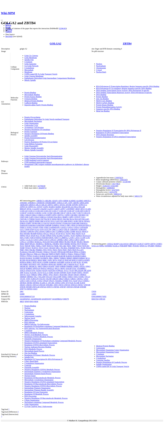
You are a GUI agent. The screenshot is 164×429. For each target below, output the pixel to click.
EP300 (34, 223)
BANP (116, 244)
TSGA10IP (57, 277)
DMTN (31, 221)
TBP (21, 273)
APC (66, 203)
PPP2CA (77, 252)
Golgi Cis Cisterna (31, 56)
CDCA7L (86, 213)
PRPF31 (64, 254)
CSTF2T (77, 217)
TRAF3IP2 (63, 275)
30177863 (115, 184)
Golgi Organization (31, 123)
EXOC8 (52, 223)
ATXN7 (40, 207)
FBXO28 (81, 225)
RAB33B (62, 256)
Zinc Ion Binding (102, 99)
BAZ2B (65, 207)
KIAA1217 (87, 236)
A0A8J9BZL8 (57, 299)
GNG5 (60, 229)
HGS (21, 234)
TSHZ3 (70, 277)
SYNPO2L (59, 270)
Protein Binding (30, 93)
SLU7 (77, 264)
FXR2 (46, 227)
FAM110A (67, 223)
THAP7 (86, 273)
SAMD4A (52, 262)
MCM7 (73, 242)
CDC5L (69, 213)
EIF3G (81, 221)
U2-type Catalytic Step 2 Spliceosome (38, 406)
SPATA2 (43, 268)
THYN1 (23, 275)
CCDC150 (47, 211)
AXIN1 (45, 207)
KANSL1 (66, 236)
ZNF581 (56, 287)
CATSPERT (70, 209)
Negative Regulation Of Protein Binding (39, 134)
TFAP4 (74, 273)
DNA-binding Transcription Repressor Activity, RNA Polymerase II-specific (124, 93)
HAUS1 (79, 231)
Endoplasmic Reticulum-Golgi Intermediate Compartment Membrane (49, 78)
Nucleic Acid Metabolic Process (36, 335)
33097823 (118, 178)
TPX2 (51, 275)
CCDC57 (140, 244)
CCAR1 (88, 209)
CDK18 (28, 215)
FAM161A (83, 223)
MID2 (22, 244)
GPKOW (30, 231)
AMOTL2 (87, 201)
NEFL (69, 246)
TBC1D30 (87, 270)
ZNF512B (36, 287)
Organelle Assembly (31, 367)
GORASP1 (74, 229)
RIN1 (50, 260)
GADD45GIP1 (54, 227)
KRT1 (27, 238)
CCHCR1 (37, 213)
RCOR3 (23, 260)
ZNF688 (83, 287)
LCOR (82, 238)
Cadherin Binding (30, 103)
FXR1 (41, 227)
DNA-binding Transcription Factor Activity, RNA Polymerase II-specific (122, 90)
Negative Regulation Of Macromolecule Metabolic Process (46, 398)
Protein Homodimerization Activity (109, 107)
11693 (94, 294)
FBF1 (69, 225)
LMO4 (82, 240)
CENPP (48, 215)
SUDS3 (39, 270)
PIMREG (39, 250)
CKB (26, 217)
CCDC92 (30, 213)
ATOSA (62, 205)
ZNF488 (29, 287)
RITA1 (55, 260)
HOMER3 (108, 246)
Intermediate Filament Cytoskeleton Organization (42, 372)
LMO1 (65, 240)
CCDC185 (63, 211)
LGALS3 (29, 240)
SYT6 (71, 270)
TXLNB (49, 279)
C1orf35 (50, 209)
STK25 (22, 270)
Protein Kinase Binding (32, 97)
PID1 (27, 250)
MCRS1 (80, 242)
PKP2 (70, 250)
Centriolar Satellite (103, 360)
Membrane (28, 72)
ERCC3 (40, 223)
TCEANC (33, 273)
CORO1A (42, 217)
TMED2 (34, 275)
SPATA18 (36, 268)
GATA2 (76, 227)
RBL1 (51, 258)
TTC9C (22, 279)
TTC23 (87, 277)
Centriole (27, 365)
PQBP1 (83, 252)
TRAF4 (70, 275)
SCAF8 (73, 262)
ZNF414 (74, 285)
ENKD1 (23, 223)
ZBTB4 (127, 43)
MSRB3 (67, 244)
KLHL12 (116, 246)
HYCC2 (46, 234)
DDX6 (54, 219)
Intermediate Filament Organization (37, 388)
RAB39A (69, 256)
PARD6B (71, 248)
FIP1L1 (88, 225)
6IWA (31, 302)
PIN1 (45, 250)
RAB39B (76, 256)
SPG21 (57, 268)
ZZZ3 (35, 289)
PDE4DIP (123, 246)
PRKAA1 (29, 254)
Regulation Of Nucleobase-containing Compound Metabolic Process (49, 326)
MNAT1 (32, 244)
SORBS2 (29, 268)
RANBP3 (36, 258)
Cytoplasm (28, 62)
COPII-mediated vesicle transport (36, 160)
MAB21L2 (38, 242)
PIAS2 (88, 248)
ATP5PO (75, 205)
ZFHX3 (58, 283)
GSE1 (53, 231)
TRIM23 (158, 246)
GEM (27, 229)
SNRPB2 (69, 266)
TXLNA (42, 279)
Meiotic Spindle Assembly (34, 148)
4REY (22, 302)
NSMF (22, 248)
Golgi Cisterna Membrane (33, 76)
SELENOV (32, 264)
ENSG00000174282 (99, 296)
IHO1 (74, 234)
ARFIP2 (76, 203)
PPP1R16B (61, 252)
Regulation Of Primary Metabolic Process (39, 355)
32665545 (123, 180)
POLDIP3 (32, 252)
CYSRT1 (159, 244)
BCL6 (76, 207)
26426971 (42, 188)
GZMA (66, 231)
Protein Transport (30, 132)
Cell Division (29, 140)
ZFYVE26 (69, 283)
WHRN (65, 281)
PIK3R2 (32, 250)
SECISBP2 (24, 264)
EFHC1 (70, 221)
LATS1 (77, 238)
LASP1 (71, 238)
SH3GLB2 (52, 264)
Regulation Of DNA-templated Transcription (112, 133)
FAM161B (24, 225)
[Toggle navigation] (2, 20)
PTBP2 (83, 254)
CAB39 (56, 209)
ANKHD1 (23, 203)
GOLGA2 (55, 43)
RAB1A (36, 256)
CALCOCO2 (123, 244)
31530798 (126, 182)
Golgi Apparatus (30, 64)
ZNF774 (23, 289)
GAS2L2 (63, 227)
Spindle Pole (29, 60)
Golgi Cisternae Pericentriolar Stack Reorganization (43, 156)
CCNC (44, 213)
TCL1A (46, 273)
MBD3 (61, 242)
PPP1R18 (69, 252)
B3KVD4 (95, 299)
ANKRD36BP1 (50, 203)
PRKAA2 (37, 254)
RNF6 (87, 260)
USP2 (28, 281)
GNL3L (66, 229)
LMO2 (71, 240)
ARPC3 (56, 205)
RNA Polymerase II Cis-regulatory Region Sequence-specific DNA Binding (124, 88)
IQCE (28, 236)
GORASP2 (82, 229)
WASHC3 (59, 281)
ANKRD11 (32, 203)
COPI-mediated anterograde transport (38, 162)
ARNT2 (50, 205)
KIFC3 (22, 238)
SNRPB (63, 266)
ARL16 (38, 205)
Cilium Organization (31, 400)
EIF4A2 (87, 221)
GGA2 (36, 229)
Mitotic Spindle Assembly (33, 150)
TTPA (28, 279)
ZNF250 (42, 285)
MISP (27, 244)
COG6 (36, 217)
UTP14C (33, 281)
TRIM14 (83, 275)
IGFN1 (68, 234)
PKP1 (65, 250)
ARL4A (44, 205)
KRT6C (51, 238)
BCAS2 (71, 207)
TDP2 (51, 273)
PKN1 (55, 250)
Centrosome (28, 312)
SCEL (79, 262)
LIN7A (46, 240)
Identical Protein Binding (33, 101)
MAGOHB (54, 242)
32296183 (62, 28)
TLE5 (28, 275)
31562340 (114, 186)
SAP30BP (60, 262)
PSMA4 (77, 254)
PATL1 (78, 248)
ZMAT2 (29, 285)
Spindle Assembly (31, 136)
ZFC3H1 (51, 283)
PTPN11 (23, 256)
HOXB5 (27, 234)
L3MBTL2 (64, 238)
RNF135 (61, 260)
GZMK (72, 231)
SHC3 (65, 264)
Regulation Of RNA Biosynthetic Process (39, 345)
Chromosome (101, 68)
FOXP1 (36, 227)
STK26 (28, 270)
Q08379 (66, 299)
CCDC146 (39, 211)
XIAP (75, 281)
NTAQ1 (28, 248)
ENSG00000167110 (27, 296)
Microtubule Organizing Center (107, 352)
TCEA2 (26, 273)
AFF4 (60, 201)
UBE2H (55, 279)
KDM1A (79, 236)
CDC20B (56, 213)
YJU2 (80, 281)
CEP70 (146, 244)
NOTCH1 (85, 246)
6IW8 (27, 302)
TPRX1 (45, 275)
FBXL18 (74, 225)
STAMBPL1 (81, 268)
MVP (79, 244)
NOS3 (79, 246)
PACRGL (64, 248)
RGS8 (28, 260)
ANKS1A (60, 203)
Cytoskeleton (29, 68)
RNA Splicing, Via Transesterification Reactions (42, 328)
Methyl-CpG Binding (104, 101)
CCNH (49, 213)
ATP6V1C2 (83, 205)
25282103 (106, 186)
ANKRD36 (40, 203)
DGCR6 (66, 219)
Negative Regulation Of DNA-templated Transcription (116, 137)
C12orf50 (35, 209)
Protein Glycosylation (32, 117)
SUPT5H (51, 270)
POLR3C (39, 252)
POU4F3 (54, 252)
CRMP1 (65, 217)
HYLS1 (52, 234)
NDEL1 (39, 246)
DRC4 (42, 221)
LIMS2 (41, 240)
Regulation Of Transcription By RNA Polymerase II (43, 359)
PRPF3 (58, 254)
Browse (8, 25)
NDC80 (27, 246)
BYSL (29, 209)
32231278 (113, 192)
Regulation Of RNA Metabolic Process (38, 337)
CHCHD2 (73, 215)
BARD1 (58, 207)
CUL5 (83, 217)
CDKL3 (34, 215)
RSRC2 (29, 262)
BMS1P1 (23, 209)
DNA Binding (101, 95)
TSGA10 (49, 277)
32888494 (110, 188)
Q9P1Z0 (102, 299)
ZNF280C (49, 285)
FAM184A (32, 225)
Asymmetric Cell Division (34, 127)
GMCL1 (55, 229)
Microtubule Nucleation (33, 121)
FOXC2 (30, 227)
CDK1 (22, 215)
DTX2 (47, 221)
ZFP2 (63, 283)
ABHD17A (40, 201)
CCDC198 (79, 211)
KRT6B (45, 238)
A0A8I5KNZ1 (25, 299)
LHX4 (35, 240)
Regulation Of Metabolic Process (36, 394)
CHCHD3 (81, 215)
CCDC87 (23, 213)
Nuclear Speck (29, 318)
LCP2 (88, 238)
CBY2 (82, 209)
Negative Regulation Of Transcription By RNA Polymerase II (118, 131)
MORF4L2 (49, 244)
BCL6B (82, 207)
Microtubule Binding (32, 95)
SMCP (40, 266)
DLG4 (72, 219)
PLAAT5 (80, 250)
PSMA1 (71, 254)
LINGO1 (53, 240)
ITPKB (48, 236)
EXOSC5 (59, 223)
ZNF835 (29, 289)
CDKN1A (41, 215)
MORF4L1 (40, 244)
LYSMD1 (30, 242)
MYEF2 (84, 244)
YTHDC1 (86, 281)
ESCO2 (46, 223)
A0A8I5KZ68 (36, 299)
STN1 (33, 270)
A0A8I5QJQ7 (46, 299)
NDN (44, 246)
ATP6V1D (24, 207)
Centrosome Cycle (31, 125)
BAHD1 (52, 207)
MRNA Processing (31, 320)
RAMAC (29, 258)
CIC (87, 215)
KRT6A (39, 238)
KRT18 (33, 238)
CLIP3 (31, 217)
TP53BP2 (151, 246)
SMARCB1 (24, 266)
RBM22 (63, 258)
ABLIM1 (48, 201)
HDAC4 (85, 231)
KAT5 (73, 236)
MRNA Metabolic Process (34, 333)
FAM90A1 (56, 225)
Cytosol (99, 70)
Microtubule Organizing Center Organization (112, 350)
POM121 (46, 252)
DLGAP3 (78, 219)
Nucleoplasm (101, 66)
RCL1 (88, 258)
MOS (62, 244)
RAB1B (42, 256)
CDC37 (63, 213)
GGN (42, 229)
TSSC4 (75, 277)
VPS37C (51, 281)
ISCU (38, 236)
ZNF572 (50, 287)
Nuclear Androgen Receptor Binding (37, 347)
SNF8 (57, 266)
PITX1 (49, 250)
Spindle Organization (104, 364)
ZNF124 (35, 285)
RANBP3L (45, 258)
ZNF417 (80, 285)
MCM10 (67, 242)
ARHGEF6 (24, 205)
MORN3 (56, 244)
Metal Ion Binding (103, 111)
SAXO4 (67, 262)
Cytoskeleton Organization (34, 363)
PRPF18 (52, 254)
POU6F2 (136, 246)
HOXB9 (34, 234)
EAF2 (58, 221)
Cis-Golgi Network (31, 66)
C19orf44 (43, 209)
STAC (74, 268)
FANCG (63, 225)
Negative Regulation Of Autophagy (37, 129)
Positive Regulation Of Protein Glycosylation (41, 142)
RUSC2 (40, 262)
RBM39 (76, 258)
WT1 (71, 281)
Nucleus (99, 64)
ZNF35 (61, 285)
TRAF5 (76, 275)
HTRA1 (40, 234)
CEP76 (152, 244)
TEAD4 (57, 273)
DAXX (38, 219)
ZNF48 (22, 287)
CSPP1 (70, 217)
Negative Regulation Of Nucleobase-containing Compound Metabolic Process (52, 341)
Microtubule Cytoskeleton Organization (38, 380)
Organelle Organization (32, 339)
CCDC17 (55, 211)
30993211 (117, 194)
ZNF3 (56, 285)
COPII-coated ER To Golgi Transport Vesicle (40, 74)
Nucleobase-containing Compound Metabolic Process (44, 402)
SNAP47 (51, 266)
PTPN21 (30, 256)
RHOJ (40, 260)
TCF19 (39, 273)
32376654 (41, 186)
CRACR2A (57, 217)
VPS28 (45, 281)
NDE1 (33, 246)
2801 (21, 291)
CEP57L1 (60, 215)
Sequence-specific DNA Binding (108, 109)
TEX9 (69, 273)
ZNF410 (67, 285)
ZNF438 (87, 285)
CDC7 (74, 213)
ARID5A (31, 205)
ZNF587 (63, 287)
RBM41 (82, 258)
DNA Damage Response (105, 135)
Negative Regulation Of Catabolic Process (111, 362)
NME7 (74, 246)
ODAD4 (52, 248)
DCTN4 (44, 219)
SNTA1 (82, 266)
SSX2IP (69, 268)
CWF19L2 (24, 219)
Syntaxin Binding (30, 99)
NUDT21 (35, 248)
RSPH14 (23, 262)
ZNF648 (76, 287)
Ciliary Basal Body (31, 361)
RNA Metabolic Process (33, 349)
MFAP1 (86, 242)
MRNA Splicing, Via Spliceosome (36, 324)
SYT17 (66, 270)
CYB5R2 (31, 219)
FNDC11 (23, 227)
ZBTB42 (36, 283)
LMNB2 (60, 240)
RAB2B (55, 256)
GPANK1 (23, 231)
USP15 (22, 281)
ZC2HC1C (44, 283)
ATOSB (68, 205)
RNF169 (68, 260)
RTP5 (35, 262)
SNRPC (76, 266)
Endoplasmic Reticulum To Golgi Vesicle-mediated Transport (46, 119)
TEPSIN (63, 273)
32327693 (115, 190)
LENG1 (23, 240)
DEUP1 (60, 219)
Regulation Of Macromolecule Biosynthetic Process (43, 384)
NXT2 (41, 248)
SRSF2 (62, 268)
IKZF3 (78, 234)
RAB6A (83, 256)
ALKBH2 (72, 201)
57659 (94, 291)
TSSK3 (81, 277)
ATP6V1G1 (32, 207)
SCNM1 (85, 262)
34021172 (138, 196)
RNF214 (81, 260)
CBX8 (77, 209)
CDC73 (80, 213)
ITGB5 (42, 236)
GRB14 (48, 231)
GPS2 (36, 231)
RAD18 (23, 258)
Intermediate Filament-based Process (37, 374)
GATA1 (70, 227)
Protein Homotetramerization (35, 138)
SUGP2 (45, 270)
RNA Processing (30, 396)
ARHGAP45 (84, 203)
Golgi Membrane (30, 58)
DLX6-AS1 (24, 221)
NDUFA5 (50, 246)
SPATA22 (50, 268)
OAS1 (46, 248)
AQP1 (70, 203)
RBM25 (70, 258)
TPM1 (39, 275)
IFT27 (63, 234)
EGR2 (76, 221)
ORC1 (58, 248)
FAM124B (75, 223)
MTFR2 (74, 244)
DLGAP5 (85, 219)
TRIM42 (30, 277)
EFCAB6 (63, 221)
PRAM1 (23, 254)
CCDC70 (86, 211)
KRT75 (57, 238)
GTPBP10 (60, 231)
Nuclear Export (30, 376)
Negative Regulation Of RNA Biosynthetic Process (43, 386)
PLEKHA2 (24, 252)
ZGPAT (82, 283)
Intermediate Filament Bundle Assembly (39, 390)
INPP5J (22, 236)
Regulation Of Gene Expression (36, 392)
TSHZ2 (64, 277)
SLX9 (82, 264)
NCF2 (22, 246)
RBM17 (57, 258)
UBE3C (73, 279)
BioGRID (9, 36)
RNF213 (75, 260)
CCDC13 (31, 211)
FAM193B (40, 225)
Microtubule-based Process (34, 351)
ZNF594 (70, 287)
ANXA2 (110, 244)
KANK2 (60, 236)
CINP (22, 217)
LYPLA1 (23, 242)
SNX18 (22, 268)
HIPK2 (101, 246)
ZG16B (76, 283)
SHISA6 (71, 264)
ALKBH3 (79, 201)
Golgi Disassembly (31, 146)
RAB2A (49, 256)
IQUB (33, 236)
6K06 (36, 302)
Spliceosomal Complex (32, 316)
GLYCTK (47, 229)
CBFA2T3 (133, 244)
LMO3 (76, 240)
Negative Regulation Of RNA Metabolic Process (42, 369)
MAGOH (46, 242)
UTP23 (39, 281)
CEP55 (53, 215)
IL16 (83, 234)
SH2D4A (44, 264)
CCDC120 (24, 211)
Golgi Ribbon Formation (33, 144)
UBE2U (67, 279)
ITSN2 (53, 236)
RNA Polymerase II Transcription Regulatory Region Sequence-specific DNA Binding (127, 86)
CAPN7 (62, 209)
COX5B (50, 217)
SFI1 (39, 264)
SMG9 (45, 266)
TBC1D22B (78, 270)
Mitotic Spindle (30, 80)
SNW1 (87, 266)
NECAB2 (62, 246)
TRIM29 (23, 277)
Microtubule (28, 70)
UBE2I (61, 279)
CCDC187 (71, 211)
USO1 (86, 279)
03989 (22, 294)
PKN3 (60, 250)
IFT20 (58, 234)
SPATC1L (143, 246)
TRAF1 (56, 275)
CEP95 (67, 215)
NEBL (56, 246)
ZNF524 (43, 287)
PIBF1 (22, 250)
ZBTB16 (23, 283)
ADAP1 (55, 201)
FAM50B (48, 225)
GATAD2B (84, 227)
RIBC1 (45, 260)
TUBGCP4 (35, 279)
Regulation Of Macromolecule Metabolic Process (42, 378)
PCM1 (83, 248)
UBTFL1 (80, 279)
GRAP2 (42, 231)
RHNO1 (34, 260)
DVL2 (52, 221)
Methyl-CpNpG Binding (105, 103)
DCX (49, 219)
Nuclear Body (101, 72)
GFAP (31, 229)
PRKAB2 (44, 254)
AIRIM (65, 201)
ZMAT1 (23, 285)
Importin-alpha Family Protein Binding (38, 105)
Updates (8, 32)
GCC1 (22, 229)
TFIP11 (79, 273)
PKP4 (74, 250)
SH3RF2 (59, 264)
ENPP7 (29, 223)
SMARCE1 (33, 266)
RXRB (45, 262)
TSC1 (35, 277)
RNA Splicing (29, 322)
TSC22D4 (42, 277)
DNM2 (37, 221)
